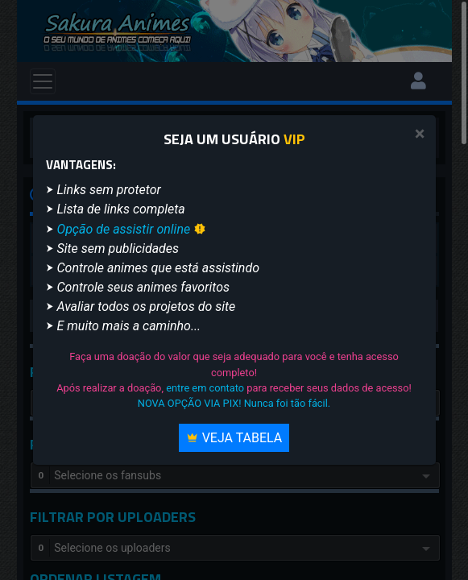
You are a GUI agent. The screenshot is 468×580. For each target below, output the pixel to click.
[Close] (420, 134)
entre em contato (205, 388)
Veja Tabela (234, 437)
